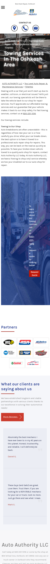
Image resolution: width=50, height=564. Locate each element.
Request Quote (34, 273)
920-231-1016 (29, 113)
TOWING (9, 47)
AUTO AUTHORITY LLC (16, 40)
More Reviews (12, 417)
